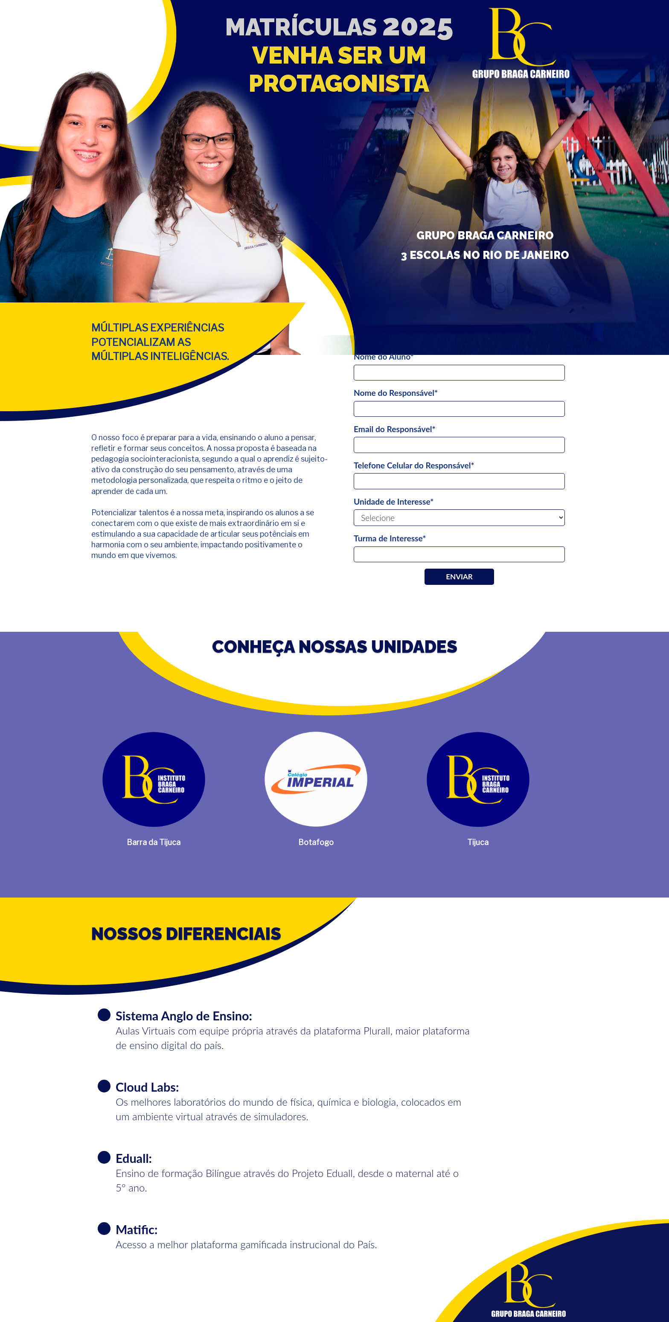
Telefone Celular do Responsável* (414, 465)
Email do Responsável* (395, 429)
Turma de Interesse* (390, 538)
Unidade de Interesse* (393, 501)
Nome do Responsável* (396, 393)
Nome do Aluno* (384, 356)
